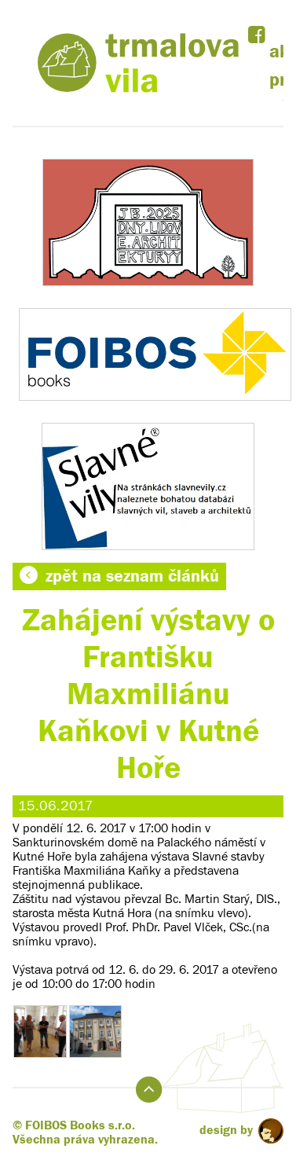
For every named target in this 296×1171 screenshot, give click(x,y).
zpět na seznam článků (119, 576)
